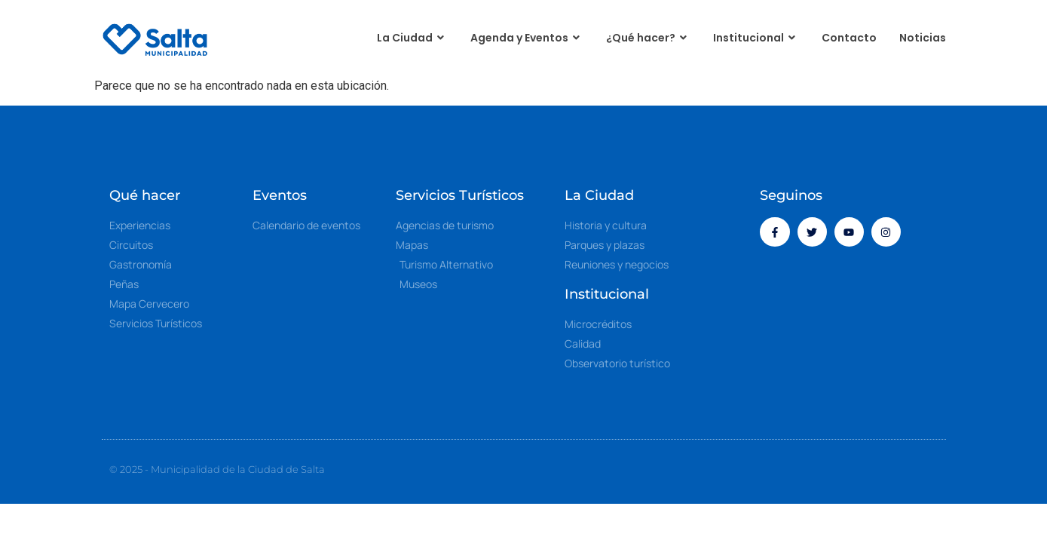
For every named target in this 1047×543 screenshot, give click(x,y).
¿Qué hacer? (648, 38)
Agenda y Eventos (526, 38)
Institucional (756, 38)
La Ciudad (412, 38)
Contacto (849, 37)
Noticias (922, 37)
